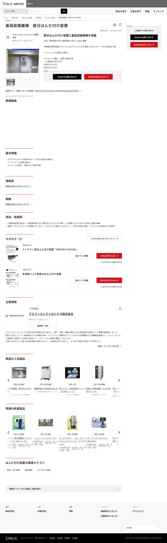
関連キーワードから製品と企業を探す (25, 488)
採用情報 (67, 538)
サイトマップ (138, 511)
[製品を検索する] (64, 11)
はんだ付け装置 (43, 470)
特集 (147, 11)
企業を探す (135, 11)
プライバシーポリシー (27, 538)
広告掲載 (74, 538)
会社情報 (60, 538)
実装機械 (28, 470)
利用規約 (52, 538)
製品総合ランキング (109, 511)
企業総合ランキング (109, 515)
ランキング (158, 11)
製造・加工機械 (13, 470)
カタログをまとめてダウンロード (104, 238)
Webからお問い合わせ (67, 76)
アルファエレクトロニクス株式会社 (26, 36)
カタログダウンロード (109, 255)
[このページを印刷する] (114, 25)
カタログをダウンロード (98, 76)
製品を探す (121, 11)
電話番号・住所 (42, 326)
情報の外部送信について (41, 538)
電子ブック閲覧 (81, 255)
